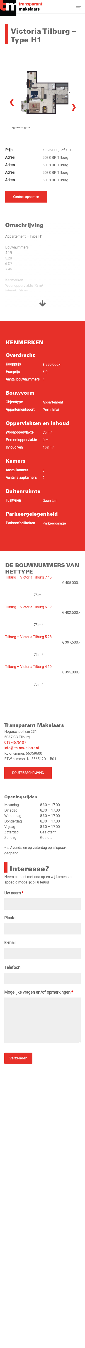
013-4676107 (15, 742)
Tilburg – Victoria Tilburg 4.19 (28, 667)
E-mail (9, 942)
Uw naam (14, 893)
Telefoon (12, 967)
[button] (78, 7)
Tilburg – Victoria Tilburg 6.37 (28, 607)
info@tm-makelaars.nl (21, 748)
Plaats (9, 917)
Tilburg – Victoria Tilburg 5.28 (28, 637)
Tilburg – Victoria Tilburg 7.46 (28, 577)
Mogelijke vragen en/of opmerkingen (38, 992)
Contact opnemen (26, 197)
